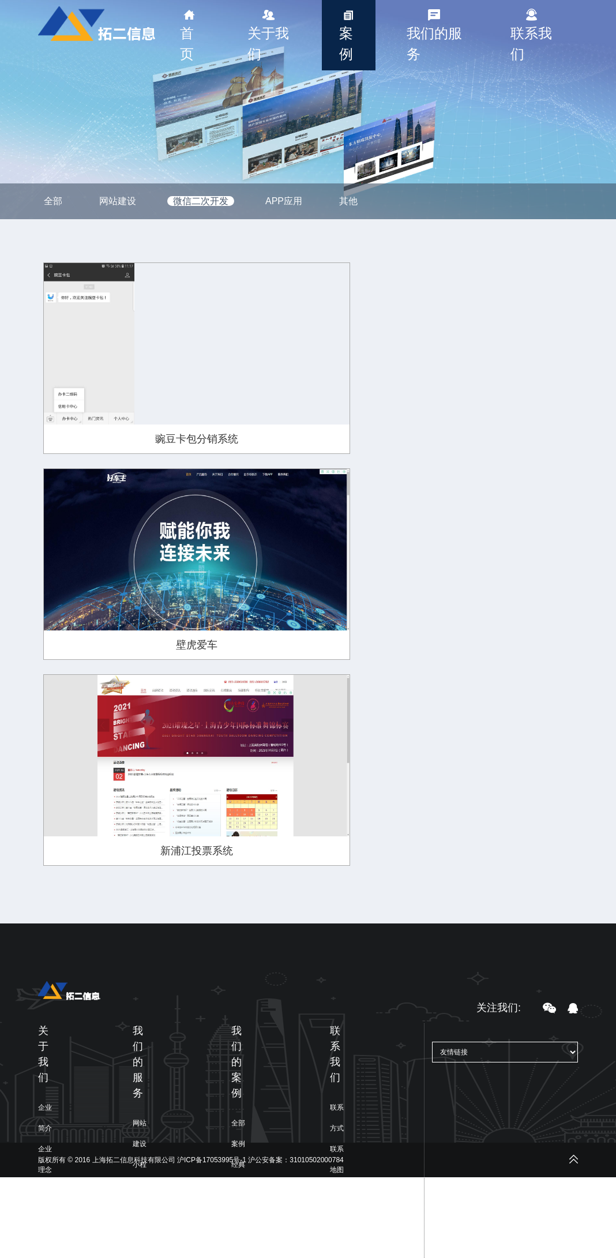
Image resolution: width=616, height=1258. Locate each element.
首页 (187, 43)
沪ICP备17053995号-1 (211, 1160)
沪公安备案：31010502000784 (295, 1160)
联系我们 (531, 43)
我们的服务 (434, 43)
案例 (346, 43)
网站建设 (117, 201)
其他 (348, 201)
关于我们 (268, 43)
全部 (53, 201)
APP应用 (283, 201)
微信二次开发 (200, 201)
